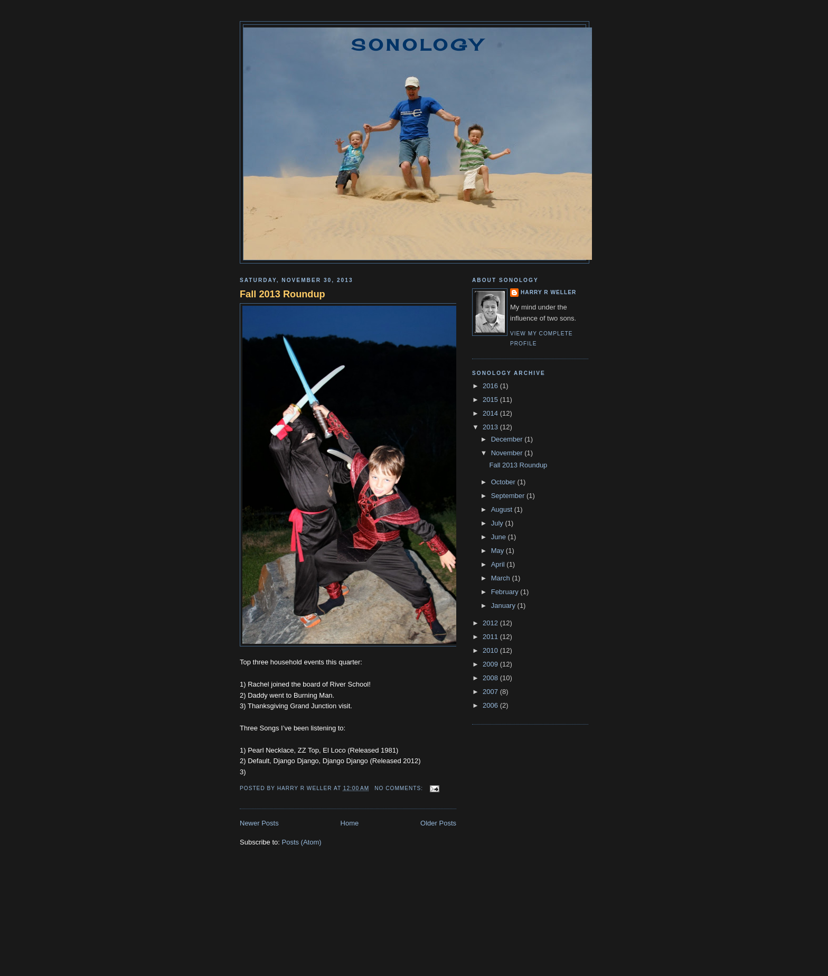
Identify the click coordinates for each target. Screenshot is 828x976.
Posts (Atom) (302, 842)
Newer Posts (259, 823)
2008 (491, 678)
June (499, 537)
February (506, 592)
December (508, 439)
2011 (491, 637)
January (504, 605)
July (498, 523)
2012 (491, 623)
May (498, 551)
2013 (491, 427)
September (508, 496)
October (504, 482)
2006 (491, 705)
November (508, 453)
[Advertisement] (414, 927)
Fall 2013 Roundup (282, 294)
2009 (491, 664)
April (499, 564)
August (502, 509)
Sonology (417, 44)
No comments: (399, 788)
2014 (491, 413)
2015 (491, 399)
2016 (491, 386)
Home (350, 823)
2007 (491, 692)
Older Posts (438, 823)
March (501, 578)
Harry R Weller (548, 292)
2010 (491, 650)
